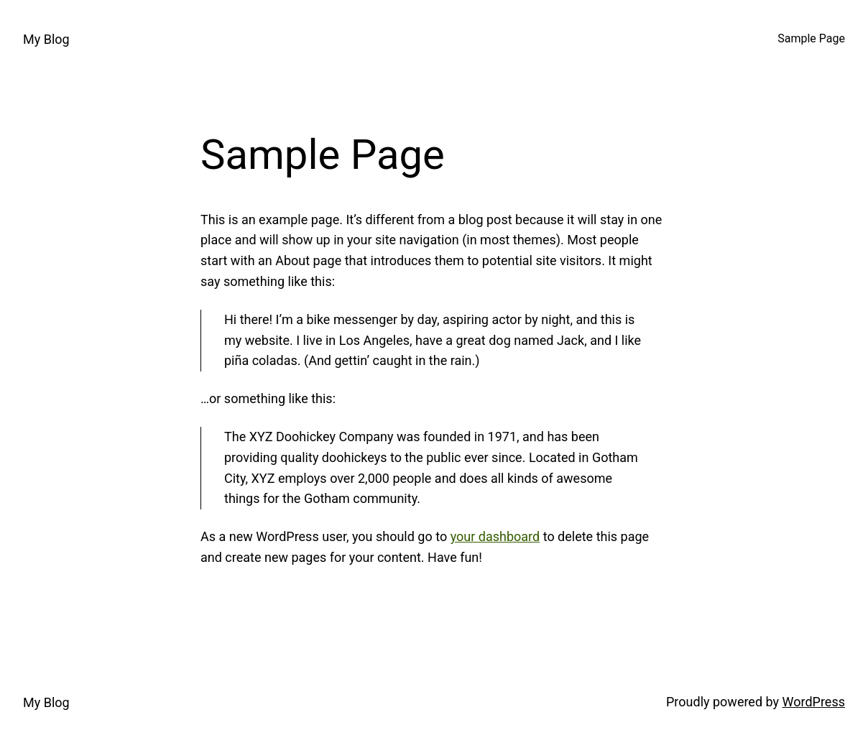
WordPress (813, 701)
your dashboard (495, 536)
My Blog (46, 39)
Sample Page (811, 38)
